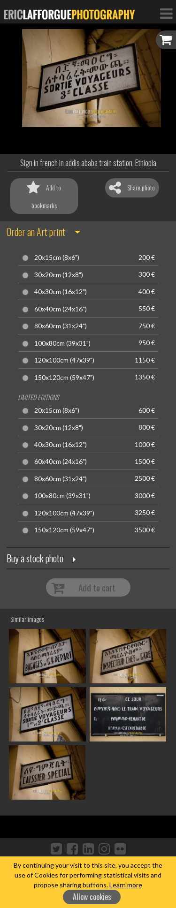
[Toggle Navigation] (166, 13)
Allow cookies (92, 896)
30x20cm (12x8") (58, 275)
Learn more (125, 885)
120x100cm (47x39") (64, 360)
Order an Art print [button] (36, 232)
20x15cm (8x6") (56, 257)
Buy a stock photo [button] (35, 558)
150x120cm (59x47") (64, 377)
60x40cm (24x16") (60, 309)
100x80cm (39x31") (62, 343)
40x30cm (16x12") (60, 291)
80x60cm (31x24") (60, 326)
